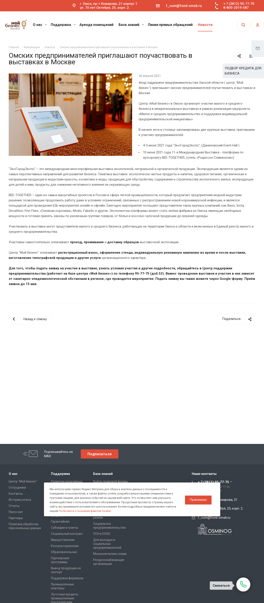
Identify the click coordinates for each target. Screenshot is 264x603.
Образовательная (64, 552)
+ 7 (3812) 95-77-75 (238, 4)
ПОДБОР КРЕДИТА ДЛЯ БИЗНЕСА (243, 70)
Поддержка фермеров (67, 578)
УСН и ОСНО (101, 533)
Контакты (16, 493)
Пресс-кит (16, 512)
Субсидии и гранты (64, 527)
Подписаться (99, 454)
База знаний (131, 25)
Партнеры (16, 518)
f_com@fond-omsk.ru (184, 6)
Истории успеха (20, 499)
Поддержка (63, 25)
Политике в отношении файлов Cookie (85, 511)
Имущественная (62, 540)
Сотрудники (17, 487)
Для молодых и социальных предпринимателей (107, 543)
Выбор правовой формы (110, 481)
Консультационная (65, 546)
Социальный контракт (67, 533)
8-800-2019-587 (236, 8)
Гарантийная (60, 521)
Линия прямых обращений (170, 25)
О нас (40, 25)
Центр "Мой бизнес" (23, 481)
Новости (205, 25)
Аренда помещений (96, 25)
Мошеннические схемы (110, 553)
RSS (251, 56)
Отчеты (14, 506)
